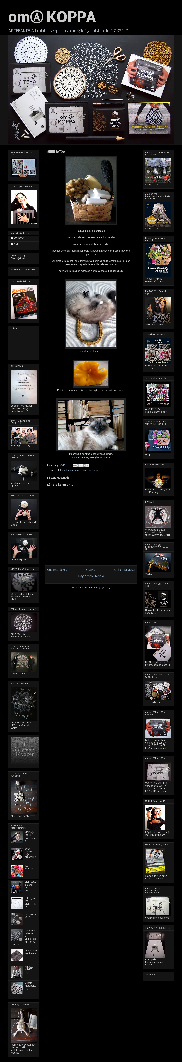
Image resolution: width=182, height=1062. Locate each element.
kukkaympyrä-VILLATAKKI (30, 902)
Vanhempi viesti (124, 570)
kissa (77, 470)
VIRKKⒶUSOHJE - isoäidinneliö (31, 836)
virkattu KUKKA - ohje (29, 970)
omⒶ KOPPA (52, 18)
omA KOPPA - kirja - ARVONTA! (30, 854)
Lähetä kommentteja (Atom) (94, 587)
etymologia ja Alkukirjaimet (18, 257)
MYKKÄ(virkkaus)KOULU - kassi (31, 886)
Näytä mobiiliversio (91, 576)
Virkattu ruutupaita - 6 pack (30, 986)
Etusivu (90, 570)
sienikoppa (93, 470)
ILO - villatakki (29, 867)
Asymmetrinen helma (31, 952)
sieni (83, 470)
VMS (16, 244)
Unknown (19, 238)
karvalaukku (67, 470)
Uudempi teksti (57, 570)
